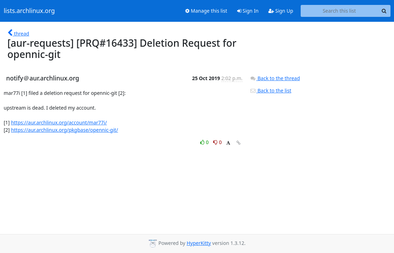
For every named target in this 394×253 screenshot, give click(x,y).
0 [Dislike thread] (217, 142)
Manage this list (206, 10)
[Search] (384, 11)
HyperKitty (199, 243)
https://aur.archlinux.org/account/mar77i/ (59, 122)
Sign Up (280, 10)
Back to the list (270, 90)
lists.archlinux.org (29, 11)
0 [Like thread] (205, 142)
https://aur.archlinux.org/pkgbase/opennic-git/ (64, 129)
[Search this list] (339, 11)
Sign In (248, 10)
